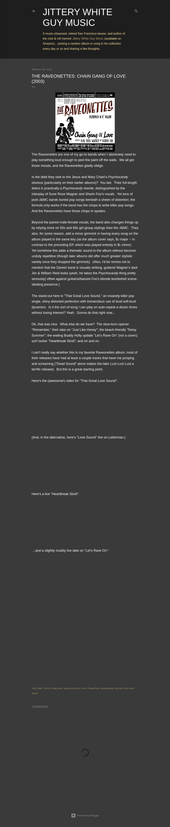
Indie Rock (57, 688)
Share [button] (35, 693)
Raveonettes (106, 688)
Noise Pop (93, 688)
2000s (47, 688)
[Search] (136, 10)
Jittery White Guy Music (88, 38)
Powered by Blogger (85, 815)
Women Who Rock (124, 688)
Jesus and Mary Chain (75, 688)
